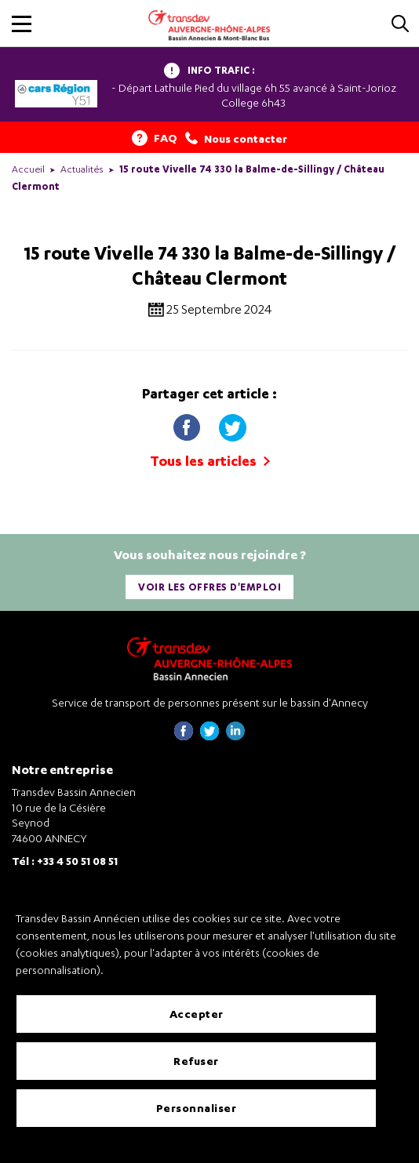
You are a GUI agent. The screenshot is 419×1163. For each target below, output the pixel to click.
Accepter (196, 1013)
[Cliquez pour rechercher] (400, 24)
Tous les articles (210, 460)
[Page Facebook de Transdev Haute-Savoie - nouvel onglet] (183, 736)
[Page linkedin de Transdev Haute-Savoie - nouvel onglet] (235, 736)
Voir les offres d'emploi (209, 587)
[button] (21, 24)
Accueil (28, 169)
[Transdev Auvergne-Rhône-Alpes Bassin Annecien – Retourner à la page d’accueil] (209, 658)
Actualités (82, 169)
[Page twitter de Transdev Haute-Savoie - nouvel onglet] (209, 736)
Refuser (196, 1060)
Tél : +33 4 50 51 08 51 (65, 860)
